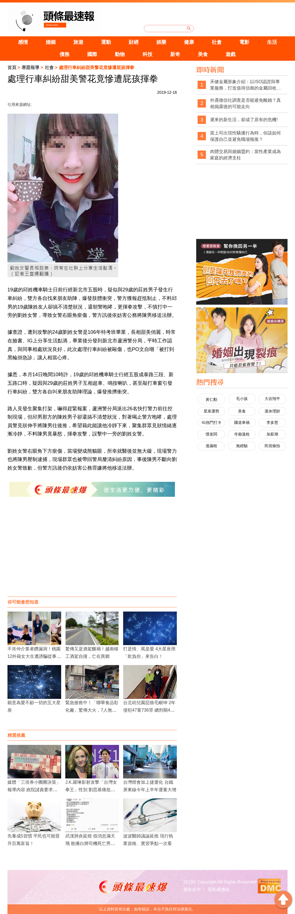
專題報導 (30, 67)
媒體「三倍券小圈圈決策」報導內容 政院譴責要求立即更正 (34, 790)
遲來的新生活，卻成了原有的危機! (244, 119)
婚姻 (51, 42)
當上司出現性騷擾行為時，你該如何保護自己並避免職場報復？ (245, 136)
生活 (272, 42)
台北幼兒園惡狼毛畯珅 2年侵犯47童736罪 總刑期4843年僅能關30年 (149, 710)
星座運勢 (211, 411)
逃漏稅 (211, 446)
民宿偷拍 (272, 446)
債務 (64, 54)
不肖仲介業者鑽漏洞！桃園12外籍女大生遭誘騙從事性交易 (34, 656)
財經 (134, 42)
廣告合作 (192, 889)
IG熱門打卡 (211, 422)
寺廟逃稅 (242, 434)
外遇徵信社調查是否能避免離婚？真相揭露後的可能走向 (245, 103)
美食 (203, 54)
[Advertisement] (92, 552)
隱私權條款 (219, 889)
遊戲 (231, 54)
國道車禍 (242, 422)
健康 (189, 42)
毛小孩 (242, 398)
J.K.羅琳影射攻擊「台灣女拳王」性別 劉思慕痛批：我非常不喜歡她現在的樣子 (91, 790)
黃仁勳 (211, 399)
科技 (147, 54)
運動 (106, 42)
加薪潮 (272, 434)
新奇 (175, 54)
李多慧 (272, 422)
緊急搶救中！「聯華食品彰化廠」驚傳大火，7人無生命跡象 (91, 710)
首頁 (11, 67)
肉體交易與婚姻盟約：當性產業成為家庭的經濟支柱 (245, 155)
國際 (92, 54)
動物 (120, 54)
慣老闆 (211, 434)
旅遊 (78, 42)
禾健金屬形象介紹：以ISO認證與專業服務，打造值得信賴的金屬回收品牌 (245, 85)
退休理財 (272, 411)
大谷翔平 (272, 398)
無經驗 (242, 446)
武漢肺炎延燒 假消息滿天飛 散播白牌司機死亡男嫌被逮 (90, 843)
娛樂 (161, 42)
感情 (23, 42)
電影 (244, 42)
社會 (217, 42)
